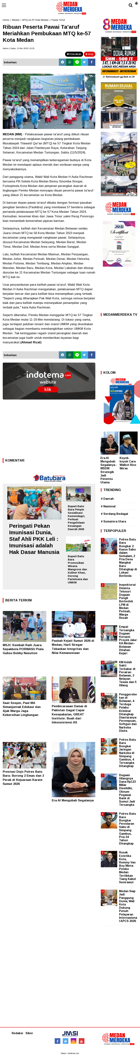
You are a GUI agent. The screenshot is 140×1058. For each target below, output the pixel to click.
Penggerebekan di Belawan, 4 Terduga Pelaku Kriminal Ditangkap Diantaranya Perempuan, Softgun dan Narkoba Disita (128, 712)
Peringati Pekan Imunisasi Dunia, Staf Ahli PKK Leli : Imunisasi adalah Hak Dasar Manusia (34, 539)
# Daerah (107, 498)
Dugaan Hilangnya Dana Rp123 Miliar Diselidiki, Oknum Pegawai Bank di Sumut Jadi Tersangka (127, 790)
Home (6, 20)
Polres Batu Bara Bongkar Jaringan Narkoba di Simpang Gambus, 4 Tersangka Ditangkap (127, 753)
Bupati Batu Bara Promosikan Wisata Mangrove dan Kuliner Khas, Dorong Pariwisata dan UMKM (78, 569)
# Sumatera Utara (113, 521)
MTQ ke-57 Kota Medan (35, 20)
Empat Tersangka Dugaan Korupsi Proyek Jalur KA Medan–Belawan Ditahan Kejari (128, 640)
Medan (16, 20)
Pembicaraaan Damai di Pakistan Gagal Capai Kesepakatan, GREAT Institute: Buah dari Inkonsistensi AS (69, 714)
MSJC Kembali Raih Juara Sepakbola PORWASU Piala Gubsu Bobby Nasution (23, 649)
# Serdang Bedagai (114, 513)
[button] (136, 2)
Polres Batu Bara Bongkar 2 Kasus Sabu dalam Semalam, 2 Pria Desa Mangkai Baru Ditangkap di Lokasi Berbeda (128, 557)
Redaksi (17, 1033)
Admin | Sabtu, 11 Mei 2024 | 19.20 (18, 48)
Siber (29, 1033)
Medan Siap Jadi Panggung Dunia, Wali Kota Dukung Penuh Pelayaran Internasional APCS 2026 (128, 906)
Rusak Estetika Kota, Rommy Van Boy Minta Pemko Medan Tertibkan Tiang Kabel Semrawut (127, 867)
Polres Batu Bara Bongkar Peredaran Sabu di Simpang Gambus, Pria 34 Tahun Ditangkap (127, 828)
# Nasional (108, 506)
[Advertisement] (49, 429)
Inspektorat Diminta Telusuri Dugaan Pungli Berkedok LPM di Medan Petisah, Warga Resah (127, 601)
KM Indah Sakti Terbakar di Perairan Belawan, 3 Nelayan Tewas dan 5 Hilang (128, 674)
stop (90, 54)
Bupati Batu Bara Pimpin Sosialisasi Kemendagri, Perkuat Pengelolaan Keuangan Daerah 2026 (76, 518)
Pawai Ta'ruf (58, 20)
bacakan (74, 54)
